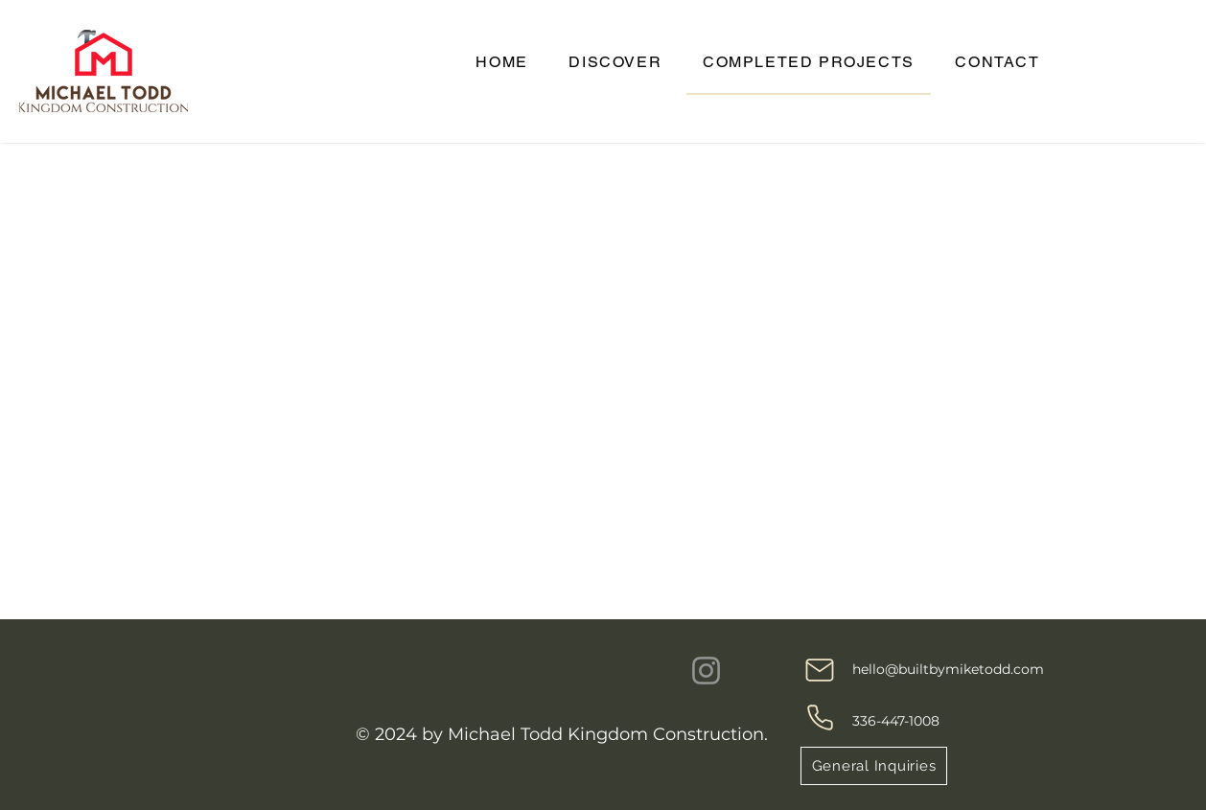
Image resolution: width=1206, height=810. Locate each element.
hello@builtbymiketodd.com (948, 669)
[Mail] (819, 670)
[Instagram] (706, 670)
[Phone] (819, 717)
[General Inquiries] (873, 766)
